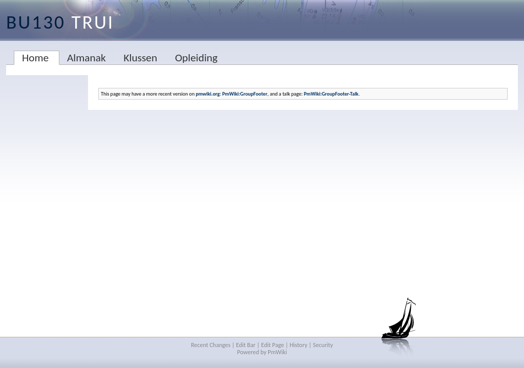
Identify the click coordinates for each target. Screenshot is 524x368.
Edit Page (272, 345)
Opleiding (196, 57)
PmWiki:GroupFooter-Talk (331, 93)
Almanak (86, 57)
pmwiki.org (207, 93)
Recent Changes (210, 345)
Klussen (140, 57)
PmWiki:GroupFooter (244, 93)
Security (323, 345)
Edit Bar (245, 345)
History (299, 345)
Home (35, 57)
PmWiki (277, 352)
